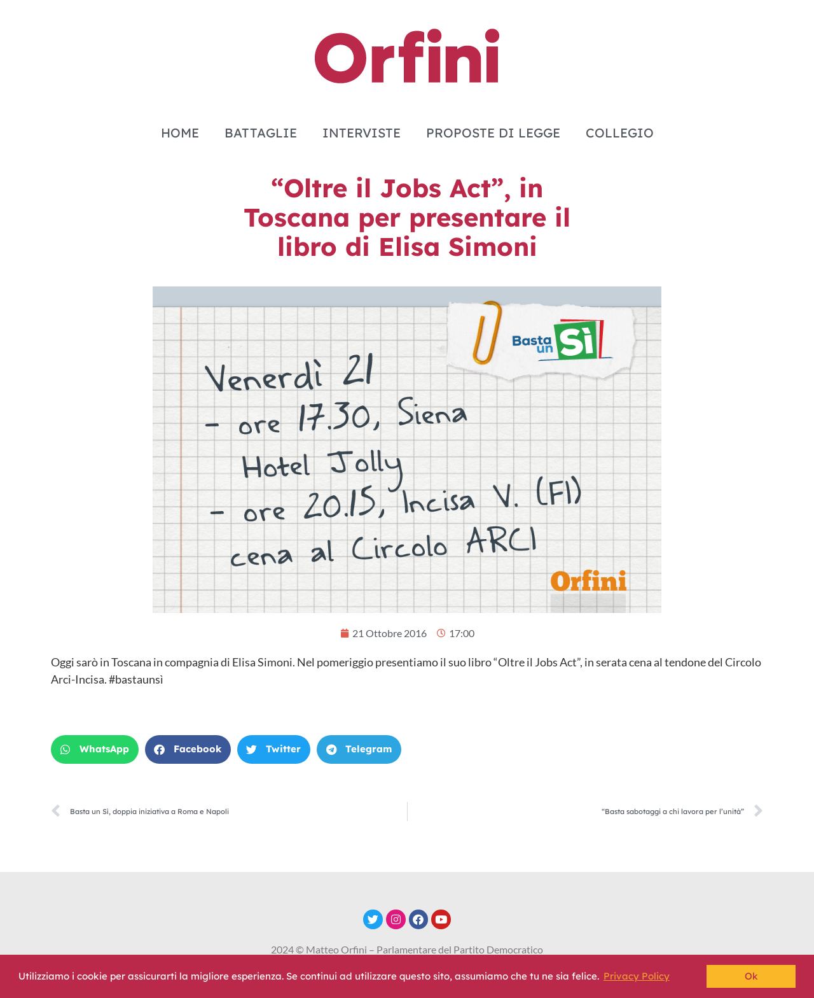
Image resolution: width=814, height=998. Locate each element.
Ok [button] (751, 976)
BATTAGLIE (260, 133)
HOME (180, 133)
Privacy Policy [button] (637, 976)
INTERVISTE (361, 133)
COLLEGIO (620, 133)
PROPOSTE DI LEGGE (493, 133)
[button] (95, 749)
